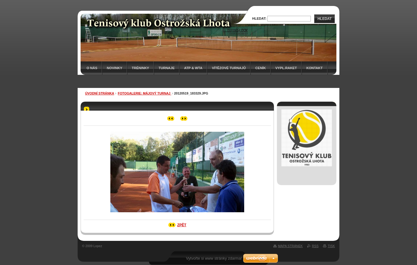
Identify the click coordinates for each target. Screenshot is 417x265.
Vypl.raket (286, 68)
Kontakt (314, 68)
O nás (92, 68)
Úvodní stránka (99, 93)
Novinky (114, 68)
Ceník (260, 68)
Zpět (181, 225)
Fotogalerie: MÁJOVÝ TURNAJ (144, 93)
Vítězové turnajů (229, 68)
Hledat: (259, 18)
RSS (315, 246)
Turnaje (167, 68)
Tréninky (140, 68)
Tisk (331, 246)
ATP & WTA (193, 68)
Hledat (324, 19)
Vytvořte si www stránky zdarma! (214, 258)
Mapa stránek (290, 246)
